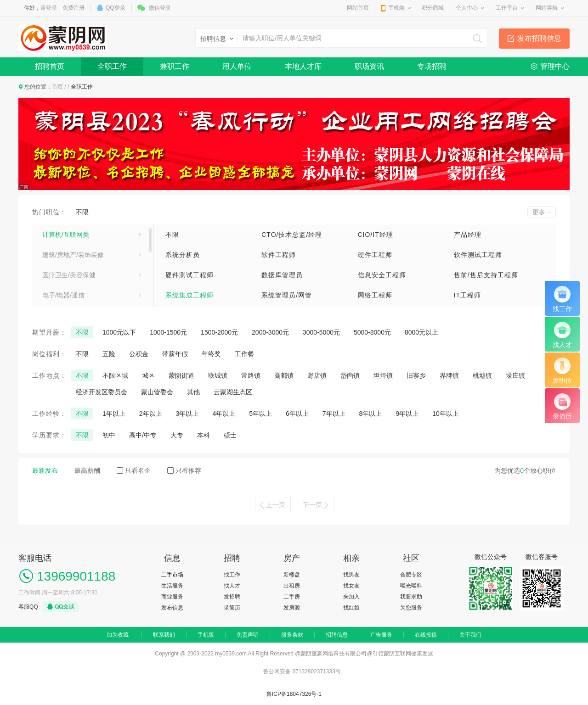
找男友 (351, 574)
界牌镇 (449, 375)
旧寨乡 (416, 375)
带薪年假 (175, 354)
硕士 (230, 435)
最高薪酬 (87, 470)
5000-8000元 (372, 332)
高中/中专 (143, 435)
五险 (108, 354)
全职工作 (112, 66)
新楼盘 (291, 574)
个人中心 (467, 8)
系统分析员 (182, 254)
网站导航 (547, 8)
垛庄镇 (515, 375)
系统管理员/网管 (286, 295)
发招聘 (232, 596)
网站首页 (358, 8)
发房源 (291, 607)
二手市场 (172, 574)
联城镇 (217, 375)
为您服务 (411, 607)
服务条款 (292, 635)
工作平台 (507, 8)
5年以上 (260, 413)
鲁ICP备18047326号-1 (294, 694)
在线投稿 (426, 635)
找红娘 (351, 607)
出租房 (291, 585)
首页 (57, 87)
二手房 (291, 596)
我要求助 (411, 596)
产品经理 (467, 234)
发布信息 (172, 607)
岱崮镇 (350, 375)
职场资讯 (369, 66)
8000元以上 (421, 332)
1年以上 (113, 413)
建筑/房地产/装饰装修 (73, 254)
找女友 (351, 585)
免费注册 (73, 8)
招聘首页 (49, 66)
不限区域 (115, 375)
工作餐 (244, 354)
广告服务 (381, 635)
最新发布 (45, 470)
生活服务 (172, 585)
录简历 (232, 607)
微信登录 (160, 8)
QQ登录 (115, 8)
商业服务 (172, 596)
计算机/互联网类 (65, 234)
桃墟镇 (482, 375)
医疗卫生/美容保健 (69, 275)
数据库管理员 (282, 275)
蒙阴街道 (181, 375)
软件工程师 (278, 254)
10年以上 (445, 413)
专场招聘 (432, 66)
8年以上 (370, 413)
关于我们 (470, 635)
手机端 (396, 8)
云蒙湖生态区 (233, 392)
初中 (108, 435)
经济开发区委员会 (101, 392)
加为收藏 (118, 635)
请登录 (48, 8)
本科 (203, 435)
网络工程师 (375, 295)
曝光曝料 (411, 585)
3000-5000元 (321, 332)
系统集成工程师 (189, 295)
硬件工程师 (375, 254)
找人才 (232, 585)
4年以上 (223, 413)
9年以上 (407, 413)
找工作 (232, 574)
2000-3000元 (270, 332)
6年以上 (297, 413)
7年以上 (333, 413)
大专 (176, 435)
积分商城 (433, 8)
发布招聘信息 (539, 38)
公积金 (138, 354)
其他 (193, 392)
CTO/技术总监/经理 (291, 234)
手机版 (206, 635)
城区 (148, 375)
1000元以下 (119, 332)
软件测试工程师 (478, 254)
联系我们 (164, 635)
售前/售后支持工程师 (486, 275)
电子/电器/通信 (63, 295)
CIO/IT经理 (375, 234)
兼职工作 (174, 66)
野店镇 (317, 375)
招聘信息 (337, 635)
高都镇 (284, 375)
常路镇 (250, 375)
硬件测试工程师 (189, 275)
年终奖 (211, 354)
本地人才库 (303, 66)
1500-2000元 (219, 332)
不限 (82, 212)
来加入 (351, 596)
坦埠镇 (383, 375)
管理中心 (555, 66)
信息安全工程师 (382, 275)
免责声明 (248, 635)
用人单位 (237, 66)
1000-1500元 (168, 332)
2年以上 (150, 413)
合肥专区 (411, 574)
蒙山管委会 (157, 392)
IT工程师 (467, 295)
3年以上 (187, 413)
